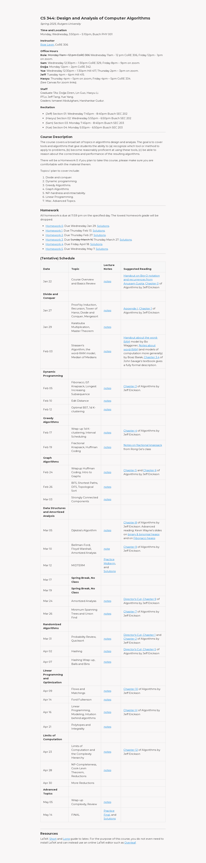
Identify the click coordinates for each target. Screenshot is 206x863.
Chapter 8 (130, 522)
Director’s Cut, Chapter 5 (140, 649)
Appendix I (131, 308)
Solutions (103, 226)
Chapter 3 (130, 386)
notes (107, 281)
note (107, 548)
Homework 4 (54, 244)
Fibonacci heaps (144, 538)
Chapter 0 (152, 283)
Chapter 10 (131, 689)
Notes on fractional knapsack (143, 445)
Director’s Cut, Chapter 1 (140, 635)
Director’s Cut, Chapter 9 (140, 599)
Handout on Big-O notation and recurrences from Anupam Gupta (142, 279)
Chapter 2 (130, 638)
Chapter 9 (130, 546)
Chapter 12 (131, 749)
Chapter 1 (145, 308)
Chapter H (130, 710)
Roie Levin (47, 44)
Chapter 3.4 (151, 357)
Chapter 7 (130, 611)
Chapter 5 (130, 470)
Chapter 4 (130, 430)
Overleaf (130, 842)
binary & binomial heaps (143, 534)
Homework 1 (54, 230)
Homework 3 (54, 239)
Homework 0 (54, 226)
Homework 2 (54, 235)
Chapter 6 (149, 470)
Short (53, 838)
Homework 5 (54, 248)
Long (66, 838)
